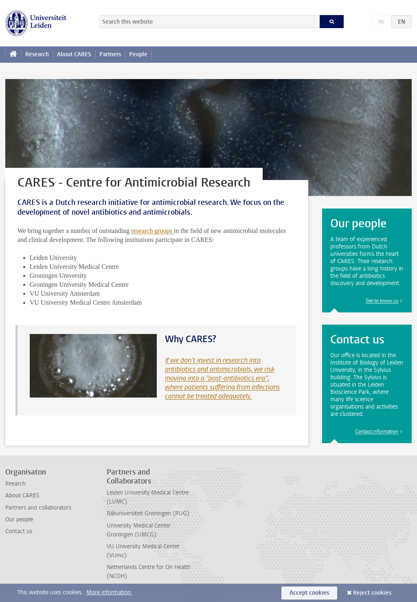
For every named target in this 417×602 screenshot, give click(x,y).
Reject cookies (372, 593)
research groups (152, 230)
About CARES (74, 54)
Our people (19, 519)
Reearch (15, 484)
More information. (109, 592)
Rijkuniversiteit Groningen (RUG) (148, 513)
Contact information (376, 431)
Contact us (18, 531)
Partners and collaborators (38, 508)
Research (37, 54)
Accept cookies (309, 593)
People (138, 54)
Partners (110, 54)
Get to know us (382, 300)
